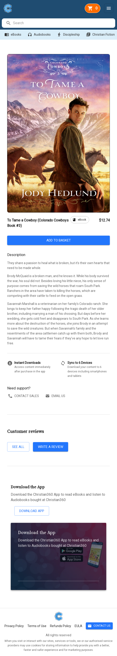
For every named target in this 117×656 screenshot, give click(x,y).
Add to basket (58, 240)
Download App (32, 510)
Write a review (50, 447)
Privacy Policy (14, 626)
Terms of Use (36, 626)
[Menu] (108, 8)
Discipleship (69, 34)
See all (18, 446)
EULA (78, 626)
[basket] (92, 8)
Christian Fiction (101, 34)
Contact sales (24, 396)
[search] (64, 23)
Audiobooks (39, 34)
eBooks (13, 34)
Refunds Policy (60, 626)
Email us (55, 396)
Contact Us (99, 625)
